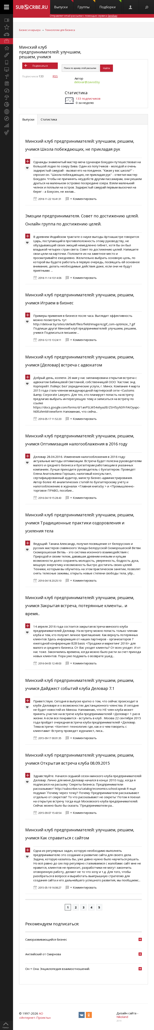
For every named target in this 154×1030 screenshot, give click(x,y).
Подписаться (40, 66)
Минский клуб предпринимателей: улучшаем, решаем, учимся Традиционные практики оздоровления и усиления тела (79, 523)
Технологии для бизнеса (60, 30)
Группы (86, 4)
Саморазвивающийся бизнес (46, 939)
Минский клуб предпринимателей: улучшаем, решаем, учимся (50, 51)
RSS (55, 76)
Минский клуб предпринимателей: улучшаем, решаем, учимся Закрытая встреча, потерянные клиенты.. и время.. (79, 605)
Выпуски (63, 4)
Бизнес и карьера (30, 30)
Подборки (110, 4)
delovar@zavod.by (87, 82)
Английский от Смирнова (43, 954)
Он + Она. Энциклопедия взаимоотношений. (57, 969)
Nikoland (122, 1017)
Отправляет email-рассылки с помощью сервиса (83, 15)
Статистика (76, 92)
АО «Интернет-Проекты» (35, 1015)
